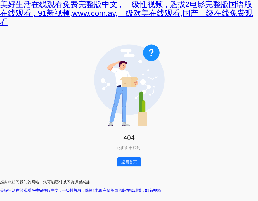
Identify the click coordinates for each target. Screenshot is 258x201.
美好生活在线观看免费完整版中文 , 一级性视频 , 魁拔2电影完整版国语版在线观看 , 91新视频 (80, 190)
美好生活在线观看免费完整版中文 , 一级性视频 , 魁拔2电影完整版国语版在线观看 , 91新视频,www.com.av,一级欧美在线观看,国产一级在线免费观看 (126, 13)
